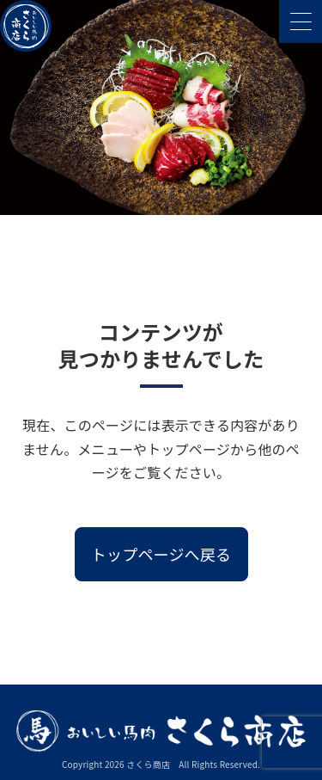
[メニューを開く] (300, 21)
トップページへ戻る (161, 554)
